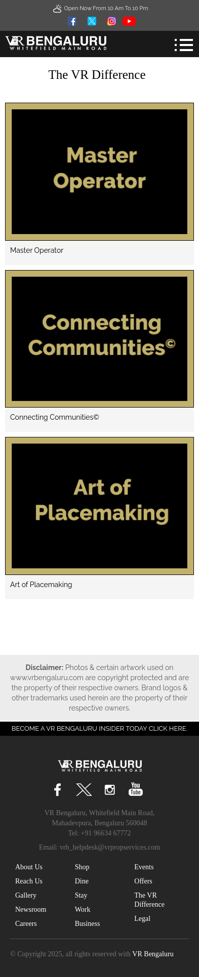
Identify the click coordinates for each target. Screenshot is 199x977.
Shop (82, 867)
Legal (142, 918)
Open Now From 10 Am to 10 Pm (99, 9)
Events (143, 867)
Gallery (25, 895)
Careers (26, 923)
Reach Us (29, 881)
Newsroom (30, 909)
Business (87, 923)
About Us (29, 867)
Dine (82, 881)
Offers (143, 881)
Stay (81, 895)
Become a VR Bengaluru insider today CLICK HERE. (99, 728)
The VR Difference (149, 900)
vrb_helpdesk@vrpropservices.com (110, 847)
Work (83, 909)
